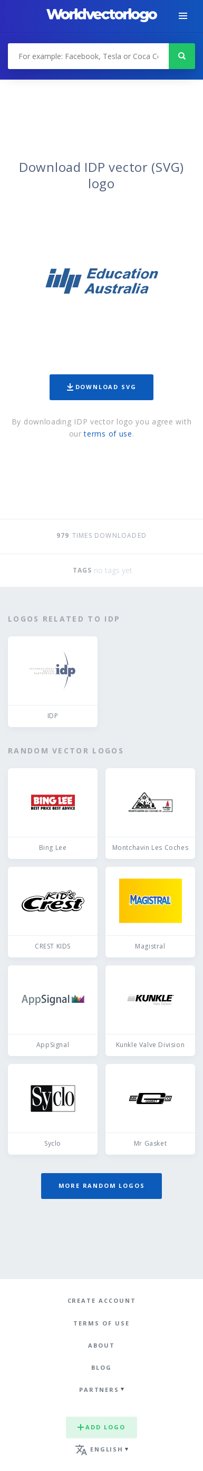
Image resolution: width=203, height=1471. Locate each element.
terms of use (108, 434)
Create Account (101, 1300)
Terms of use (101, 1323)
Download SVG (102, 387)
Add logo (101, 1427)
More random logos (102, 1185)
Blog (101, 1367)
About (101, 1345)
